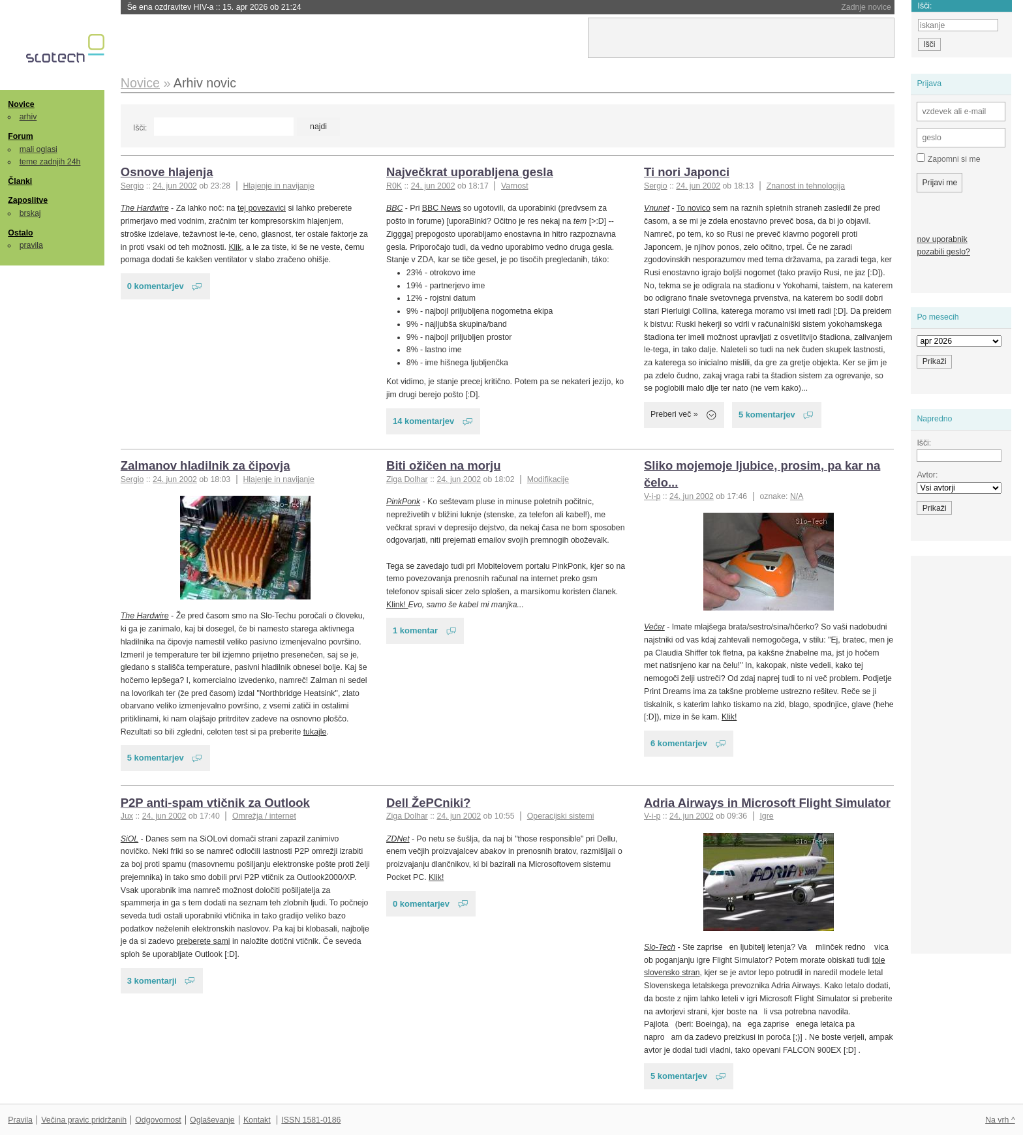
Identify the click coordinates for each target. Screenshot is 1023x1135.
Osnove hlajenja (167, 172)
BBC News (441, 208)
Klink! (397, 604)
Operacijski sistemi (560, 816)
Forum (20, 136)
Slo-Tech (659, 947)
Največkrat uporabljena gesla (469, 172)
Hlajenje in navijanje (278, 185)
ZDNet (398, 838)
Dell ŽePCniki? (428, 803)
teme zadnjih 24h (50, 161)
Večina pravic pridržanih (84, 1120)
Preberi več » (674, 414)
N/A (797, 496)
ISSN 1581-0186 (311, 1120)
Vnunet (656, 208)
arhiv (28, 116)
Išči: (140, 127)
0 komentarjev (155, 286)
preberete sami (203, 941)
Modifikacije (548, 479)
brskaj (30, 213)
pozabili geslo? (943, 251)
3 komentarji (152, 981)
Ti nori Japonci (686, 172)
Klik (234, 247)
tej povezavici (261, 208)
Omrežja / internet (264, 816)
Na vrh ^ (1000, 1120)
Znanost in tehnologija (806, 185)
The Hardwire (145, 208)
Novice (21, 104)
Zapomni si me (948, 158)
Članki (20, 181)
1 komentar (415, 630)
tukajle (315, 731)
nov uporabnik (942, 239)
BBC (394, 208)
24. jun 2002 (175, 185)
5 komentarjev (767, 414)
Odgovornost (158, 1120)
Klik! (729, 716)
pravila (31, 245)
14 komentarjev (423, 421)
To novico (693, 208)
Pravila (20, 1120)
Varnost (514, 185)
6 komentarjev (678, 743)
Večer (654, 626)
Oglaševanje (212, 1120)
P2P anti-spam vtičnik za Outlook (215, 803)
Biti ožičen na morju (443, 465)
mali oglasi (38, 149)
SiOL (129, 838)
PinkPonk (403, 501)
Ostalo (20, 232)
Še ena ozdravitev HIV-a (214, 7)
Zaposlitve (28, 200)
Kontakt (257, 1120)
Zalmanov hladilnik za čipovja (205, 465)
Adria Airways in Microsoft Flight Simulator (767, 803)
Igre (766, 816)
